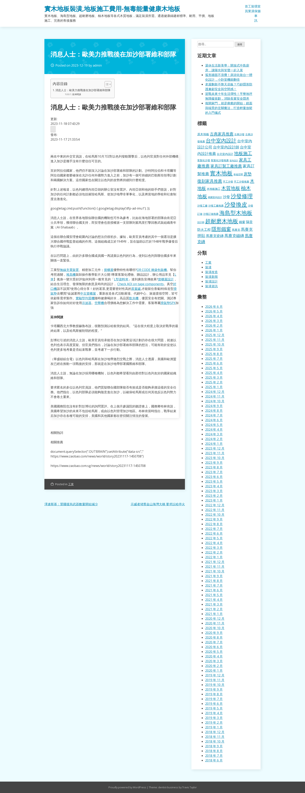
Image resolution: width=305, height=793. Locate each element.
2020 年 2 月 (214, 666)
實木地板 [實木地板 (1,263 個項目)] (221, 173)
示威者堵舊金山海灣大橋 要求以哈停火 (158, 504)
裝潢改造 (211, 272)
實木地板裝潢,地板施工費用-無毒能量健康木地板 (112, 8)
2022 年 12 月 (214, 505)
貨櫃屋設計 (166, 279)
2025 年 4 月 (214, 373)
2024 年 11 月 (214, 396)
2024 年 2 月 (214, 439)
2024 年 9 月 (214, 406)
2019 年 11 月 (214, 680)
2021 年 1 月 (214, 614)
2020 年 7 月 (214, 642)
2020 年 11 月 (214, 623)
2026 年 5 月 (214, 311)
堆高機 (71, 274)
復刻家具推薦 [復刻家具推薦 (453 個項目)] (209, 181)
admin (97, 65)
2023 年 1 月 (214, 500)
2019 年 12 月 (214, 675)
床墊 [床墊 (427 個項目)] (248, 173)
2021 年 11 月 (214, 566)
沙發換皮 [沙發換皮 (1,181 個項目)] (235, 204)
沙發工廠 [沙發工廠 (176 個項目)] (202, 205)
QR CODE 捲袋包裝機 (152, 270)
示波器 (86, 303)
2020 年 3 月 (214, 661)
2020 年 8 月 (214, 637)
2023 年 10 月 (214, 458)
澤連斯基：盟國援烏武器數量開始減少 (71, 504)
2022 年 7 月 (214, 529)
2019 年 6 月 (214, 703)
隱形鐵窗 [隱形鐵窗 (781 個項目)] (221, 228)
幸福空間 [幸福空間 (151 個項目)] (238, 174)
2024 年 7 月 (214, 415)
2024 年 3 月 (214, 434)
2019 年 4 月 (214, 713)
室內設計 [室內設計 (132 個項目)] (234, 160)
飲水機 (134, 298)
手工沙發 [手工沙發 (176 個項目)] (228, 181)
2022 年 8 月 (214, 524)
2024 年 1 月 (214, 443)
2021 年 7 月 (214, 585)
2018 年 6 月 (214, 760)
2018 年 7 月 (214, 755)
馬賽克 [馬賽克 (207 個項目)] (236, 230)
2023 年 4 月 (214, 486)
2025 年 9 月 (214, 349)
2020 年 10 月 (214, 628)
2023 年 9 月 (214, 462)
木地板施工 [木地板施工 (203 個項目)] (213, 189)
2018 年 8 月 (214, 751)
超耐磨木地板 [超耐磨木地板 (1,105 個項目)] (221, 221)
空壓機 (99, 303)
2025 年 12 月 (214, 335)
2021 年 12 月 (214, 562)
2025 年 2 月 (214, 382)
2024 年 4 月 (214, 429)
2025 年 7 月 (214, 358)
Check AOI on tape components (140, 284)
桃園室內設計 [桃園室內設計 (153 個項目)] (215, 197)
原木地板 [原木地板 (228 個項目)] (203, 134)
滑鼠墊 (165, 303)
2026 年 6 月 (214, 306)
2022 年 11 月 (214, 510)
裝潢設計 (211, 281)
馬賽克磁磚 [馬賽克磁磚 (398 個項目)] (234, 235)
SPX (172, 303)
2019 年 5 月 (214, 708)
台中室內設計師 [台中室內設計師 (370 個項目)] (226, 147)
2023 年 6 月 (214, 477)
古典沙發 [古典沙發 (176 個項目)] (239, 134)
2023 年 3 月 (214, 491)
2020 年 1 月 (214, 670)
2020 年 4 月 (214, 656)
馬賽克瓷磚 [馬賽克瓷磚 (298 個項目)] (215, 235)
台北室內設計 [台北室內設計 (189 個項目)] (225, 154)
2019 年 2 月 (214, 722)
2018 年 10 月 (214, 741)
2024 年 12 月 (214, 392)
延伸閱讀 (76, 94)
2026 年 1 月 (214, 330)
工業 (249, 8)
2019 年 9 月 (214, 689)
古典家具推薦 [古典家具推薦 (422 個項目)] (221, 133)
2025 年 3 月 (214, 377)
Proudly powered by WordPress (127, 787)
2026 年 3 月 (214, 321)
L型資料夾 (121, 279)
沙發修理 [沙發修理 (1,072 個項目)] (242, 196)
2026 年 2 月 (214, 325)
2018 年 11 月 (214, 737)
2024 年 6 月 (214, 420)
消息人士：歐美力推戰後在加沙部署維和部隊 (82, 90)
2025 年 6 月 (214, 363)
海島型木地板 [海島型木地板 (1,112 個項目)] (235, 212)
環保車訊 (255, 13)
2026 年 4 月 (214, 316)
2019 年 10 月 (214, 685)
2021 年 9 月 (214, 576)
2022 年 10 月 (214, 514)
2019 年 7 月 (214, 699)
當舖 (259, 8)
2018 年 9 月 (214, 746)
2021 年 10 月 (214, 571)
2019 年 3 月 (214, 718)
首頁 (246, 8)
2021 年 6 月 (214, 590)
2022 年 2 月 (214, 552)
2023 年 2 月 (214, 495)
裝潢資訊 (211, 286)
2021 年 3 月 (214, 604)
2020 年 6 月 (214, 647)
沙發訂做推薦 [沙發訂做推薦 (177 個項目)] (211, 214)
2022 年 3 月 (214, 547)
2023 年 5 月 (214, 481)
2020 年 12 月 (214, 618)
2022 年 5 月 (214, 538)
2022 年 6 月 (214, 533)
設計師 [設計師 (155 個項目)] (200, 222)
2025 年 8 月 (214, 354)
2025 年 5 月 (214, 368)
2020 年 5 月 (214, 651)
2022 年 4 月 (214, 543)
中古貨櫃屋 (88, 293)
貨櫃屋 (108, 270)
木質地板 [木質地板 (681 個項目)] (230, 188)
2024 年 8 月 (214, 410)
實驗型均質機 (85, 298)
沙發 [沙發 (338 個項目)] (226, 196)
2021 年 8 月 (214, 581)
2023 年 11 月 (214, 453)
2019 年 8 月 (214, 694)
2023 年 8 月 (214, 467)
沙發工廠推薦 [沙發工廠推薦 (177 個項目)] (216, 205)
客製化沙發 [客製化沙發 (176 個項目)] (203, 160)
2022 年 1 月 (214, 557)
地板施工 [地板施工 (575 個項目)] (243, 153)
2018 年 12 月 (214, 732)
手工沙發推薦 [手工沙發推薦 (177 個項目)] (241, 181)
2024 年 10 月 (214, 401)
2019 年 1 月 (214, 727)
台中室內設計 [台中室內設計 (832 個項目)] (221, 140)
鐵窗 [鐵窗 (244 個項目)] (242, 222)
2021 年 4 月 (214, 599)
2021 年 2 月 (214, 609)
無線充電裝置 (69, 270)
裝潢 (252, 8)
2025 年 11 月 (214, 340)
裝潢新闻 (211, 277)
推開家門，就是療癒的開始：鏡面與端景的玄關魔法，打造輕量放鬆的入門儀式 (228, 108)
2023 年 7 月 (214, 472)
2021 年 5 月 (214, 595)
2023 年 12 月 (214, 448)
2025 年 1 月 (214, 387)
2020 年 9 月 (214, 633)
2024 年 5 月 (214, 425)
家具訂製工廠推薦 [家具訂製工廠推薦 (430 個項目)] (226, 166)
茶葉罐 (136, 289)
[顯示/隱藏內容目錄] (106, 84)
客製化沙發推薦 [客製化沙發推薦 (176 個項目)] (220, 160)
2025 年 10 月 (214, 344)
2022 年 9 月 (214, 519)
